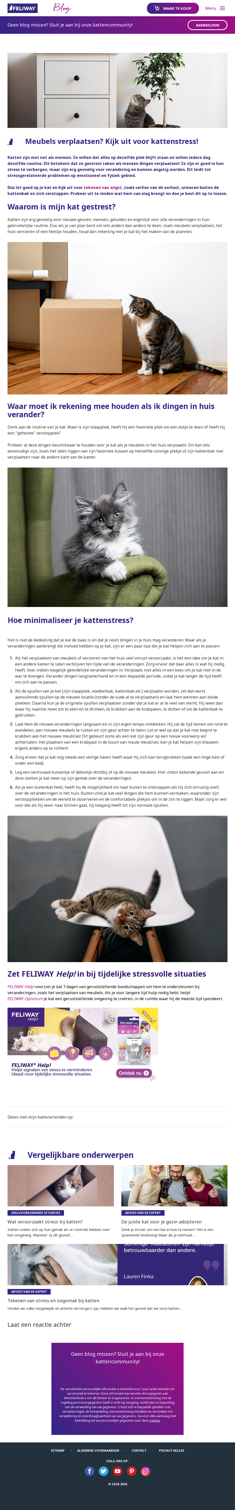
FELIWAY (21, 986)
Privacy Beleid (171, 1450)
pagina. (154, 1420)
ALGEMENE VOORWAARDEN (98, 1450)
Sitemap (58, 1450)
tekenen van (96, 187)
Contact (139, 1450)
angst (115, 187)
